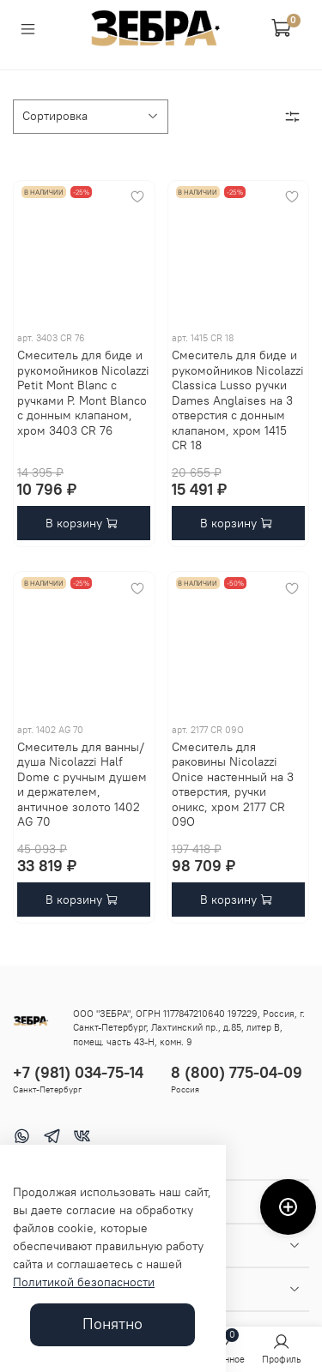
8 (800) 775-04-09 (236, 1072)
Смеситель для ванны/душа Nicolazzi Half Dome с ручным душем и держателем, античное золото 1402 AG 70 (82, 784)
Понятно (112, 1324)
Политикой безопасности (84, 1282)
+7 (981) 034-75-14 (78, 1072)
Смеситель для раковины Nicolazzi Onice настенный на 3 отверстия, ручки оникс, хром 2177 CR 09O (233, 784)
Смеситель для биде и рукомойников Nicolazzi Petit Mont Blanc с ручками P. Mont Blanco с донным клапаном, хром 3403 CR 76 (83, 392)
